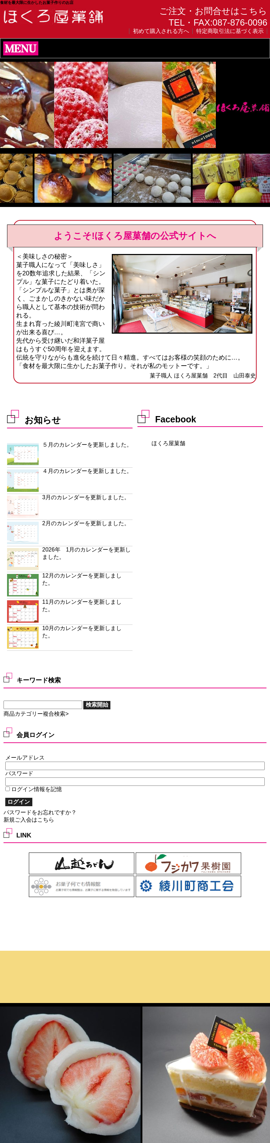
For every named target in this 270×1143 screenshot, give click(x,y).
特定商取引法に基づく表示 (230, 31)
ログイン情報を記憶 (33, 789)
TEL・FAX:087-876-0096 (218, 22)
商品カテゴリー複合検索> (36, 714)
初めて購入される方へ (161, 31)
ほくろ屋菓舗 (168, 443)
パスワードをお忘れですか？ (40, 812)
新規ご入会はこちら (29, 820)
